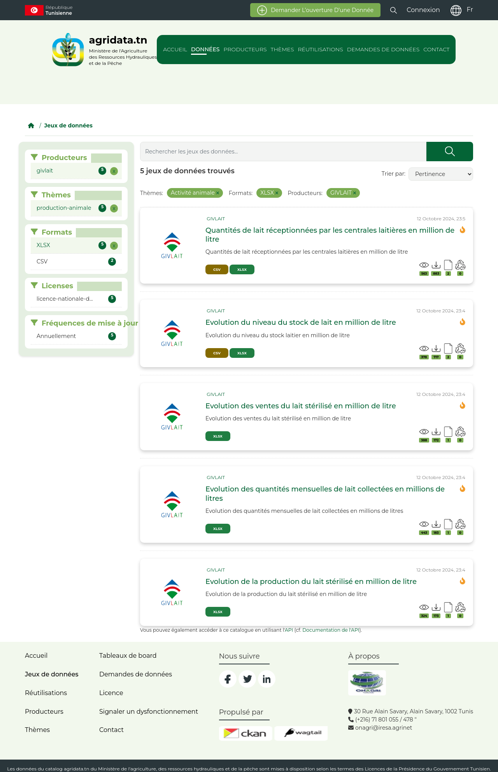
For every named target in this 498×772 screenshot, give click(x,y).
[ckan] (245, 733)
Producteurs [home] (44, 711)
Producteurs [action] (245, 49)
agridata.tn (76, 769)
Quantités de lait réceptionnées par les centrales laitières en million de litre (329, 235)
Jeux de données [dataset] (51, 674)
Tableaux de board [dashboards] (128, 655)
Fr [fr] (470, 9)
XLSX (242, 269)
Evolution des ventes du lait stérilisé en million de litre (300, 406)
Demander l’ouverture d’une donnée (315, 10)
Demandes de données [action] (383, 49)
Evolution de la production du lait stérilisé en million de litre (311, 581)
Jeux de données (68, 125)
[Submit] (449, 151)
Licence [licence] (111, 693)
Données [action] (205, 49)
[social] (228, 679)
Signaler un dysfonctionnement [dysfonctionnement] (148, 711)
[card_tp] (215, 218)
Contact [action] (436, 49)
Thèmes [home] (37, 730)
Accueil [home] (36, 655)
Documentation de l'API (330, 630)
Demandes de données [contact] (135, 674)
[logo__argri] (102, 49)
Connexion (423, 10)
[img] (173, 245)
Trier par (393, 173)
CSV (217, 269)
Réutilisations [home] (46, 693)
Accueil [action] (175, 49)
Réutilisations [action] (320, 49)
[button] (393, 10)
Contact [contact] (111, 730)
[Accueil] (31, 125)
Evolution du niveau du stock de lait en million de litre (300, 322)
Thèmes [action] (282, 49)
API (289, 630)
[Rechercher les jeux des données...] (283, 151)
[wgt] (301, 733)
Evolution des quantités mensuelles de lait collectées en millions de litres (325, 493)
